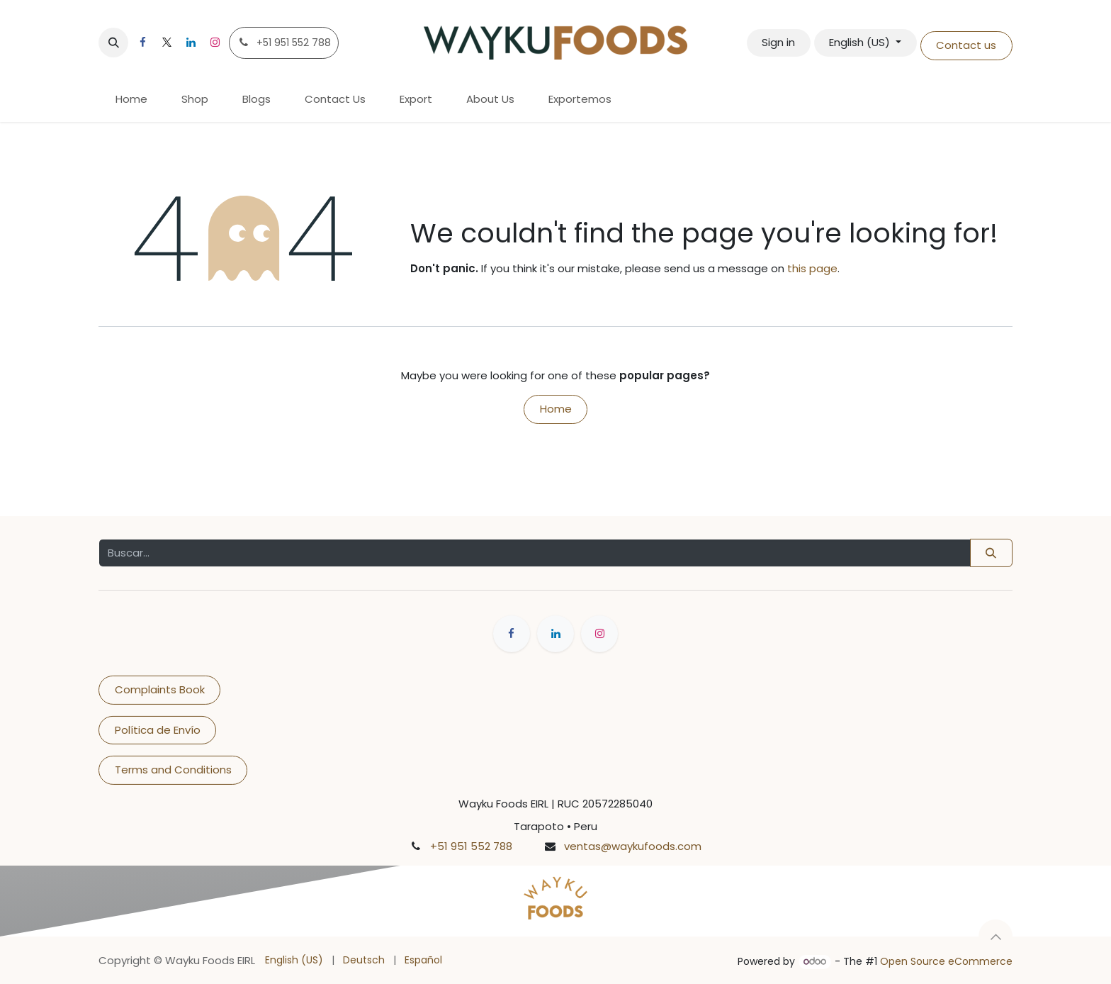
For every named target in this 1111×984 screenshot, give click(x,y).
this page (812, 268)
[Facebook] (142, 42)
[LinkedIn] (190, 42)
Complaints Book (160, 689)
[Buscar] (991, 552)
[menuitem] (131, 99)
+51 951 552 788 (471, 846)
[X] (166, 42)
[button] (113, 42)
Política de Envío (158, 729)
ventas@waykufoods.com (632, 846)
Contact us (966, 45)
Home (556, 408)
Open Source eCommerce (946, 961)
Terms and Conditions (173, 769)
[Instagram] (214, 42)
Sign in (778, 42)
